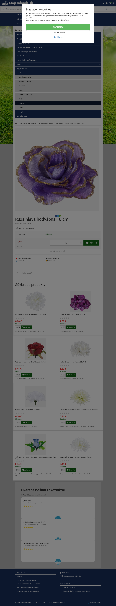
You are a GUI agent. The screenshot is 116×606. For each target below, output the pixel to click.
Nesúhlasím (58, 37)
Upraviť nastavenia (58, 32)
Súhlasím (58, 26)
